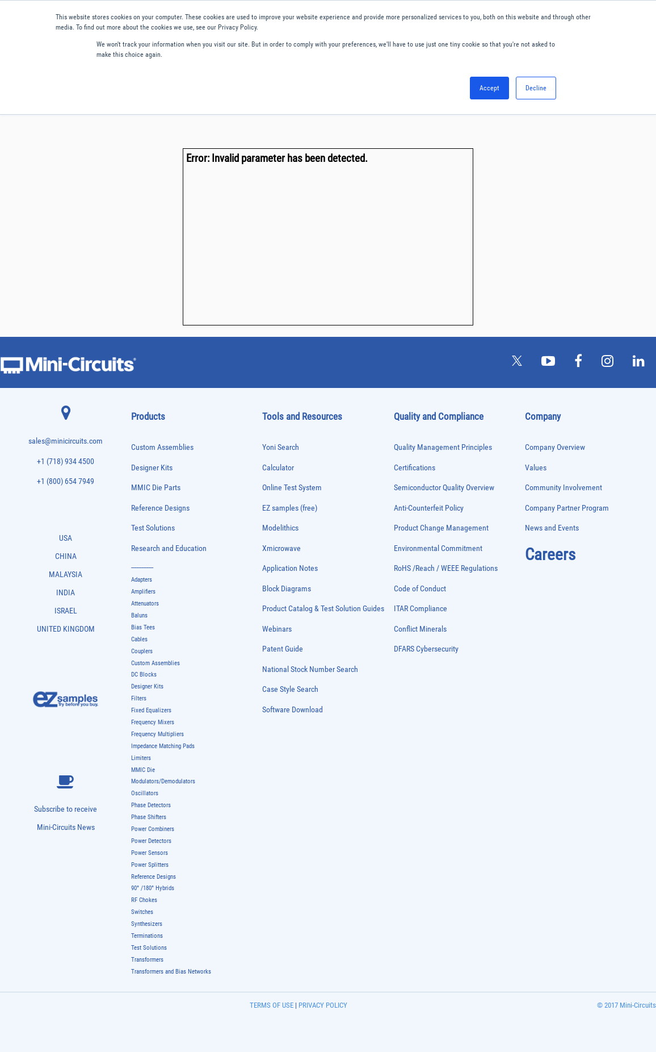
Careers (550, 554)
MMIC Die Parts (155, 487)
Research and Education (169, 548)
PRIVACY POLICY (322, 1005)
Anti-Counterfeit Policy (429, 508)
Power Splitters (150, 865)
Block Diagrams (286, 589)
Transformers (147, 959)
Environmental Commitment (438, 548)
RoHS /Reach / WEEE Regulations (446, 568)
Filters (138, 698)
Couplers (142, 651)
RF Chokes (144, 900)
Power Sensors (149, 853)
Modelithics (280, 528)
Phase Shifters (148, 817)
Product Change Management (441, 528)
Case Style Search (290, 689)
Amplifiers (143, 591)
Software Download (292, 710)
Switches (142, 912)
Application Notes (290, 568)
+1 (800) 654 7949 (65, 481)
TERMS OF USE (271, 1005)
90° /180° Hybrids (152, 888)
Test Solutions (153, 528)
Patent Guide (282, 649)
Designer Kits (152, 468)
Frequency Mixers (152, 722)
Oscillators (144, 793)
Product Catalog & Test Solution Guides (323, 608)
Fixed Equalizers (151, 710)
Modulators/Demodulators (163, 781)
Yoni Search (280, 447)
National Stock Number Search (310, 669)
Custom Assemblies (162, 447)
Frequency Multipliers (157, 734)
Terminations (147, 936)
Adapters (141, 579)
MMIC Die (143, 770)
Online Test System (292, 487)
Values (535, 468)
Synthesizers (146, 924)
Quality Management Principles (443, 447)
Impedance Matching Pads (163, 746)
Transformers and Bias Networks (171, 971)
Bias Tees (143, 627)
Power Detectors (151, 841)
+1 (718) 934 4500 (65, 461)
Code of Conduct (420, 589)
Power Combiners (152, 829)
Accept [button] (489, 88)
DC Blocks (144, 674)
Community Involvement (563, 487)
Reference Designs (160, 508)
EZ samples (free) (289, 508)
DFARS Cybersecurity (426, 649)
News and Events (552, 528)
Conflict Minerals (420, 629)
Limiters (141, 758)
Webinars (277, 629)
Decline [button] (535, 88)
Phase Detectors (151, 805)
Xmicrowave (281, 548)
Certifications (414, 468)
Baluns (139, 615)
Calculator (278, 468)
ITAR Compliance (420, 608)
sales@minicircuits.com (65, 441)
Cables (139, 639)
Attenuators (145, 603)
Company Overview (555, 447)
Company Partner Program (567, 508)
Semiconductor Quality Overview (444, 487)
